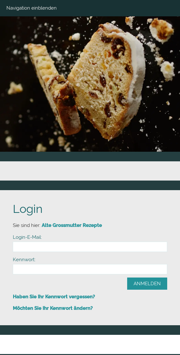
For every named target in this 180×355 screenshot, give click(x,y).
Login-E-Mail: (27, 237)
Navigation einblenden (31, 8)
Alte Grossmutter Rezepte (72, 225)
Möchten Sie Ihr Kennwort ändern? (53, 308)
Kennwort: (24, 259)
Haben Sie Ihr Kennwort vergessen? (54, 297)
